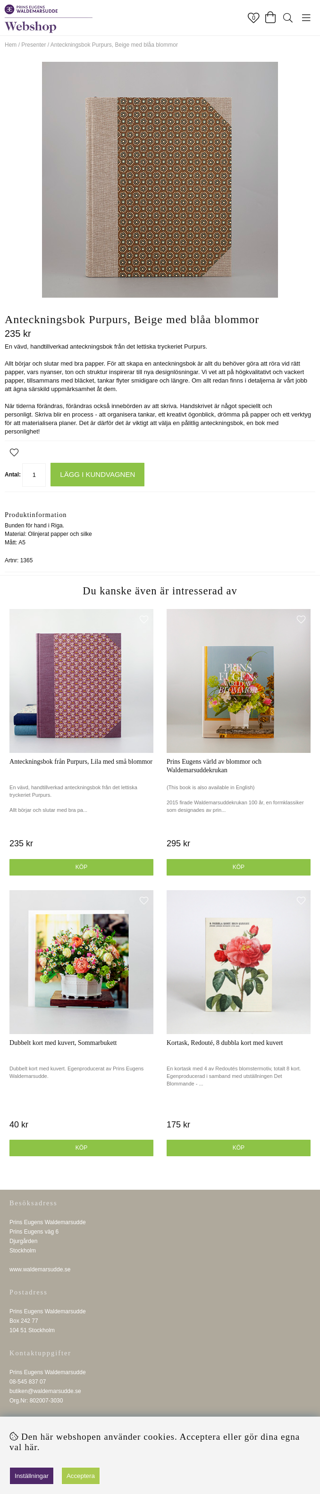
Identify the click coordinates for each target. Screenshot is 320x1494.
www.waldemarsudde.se (39, 1269)
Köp (238, 867)
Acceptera (81, 1475)
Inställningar (32, 1475)
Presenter (33, 45)
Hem (11, 45)
